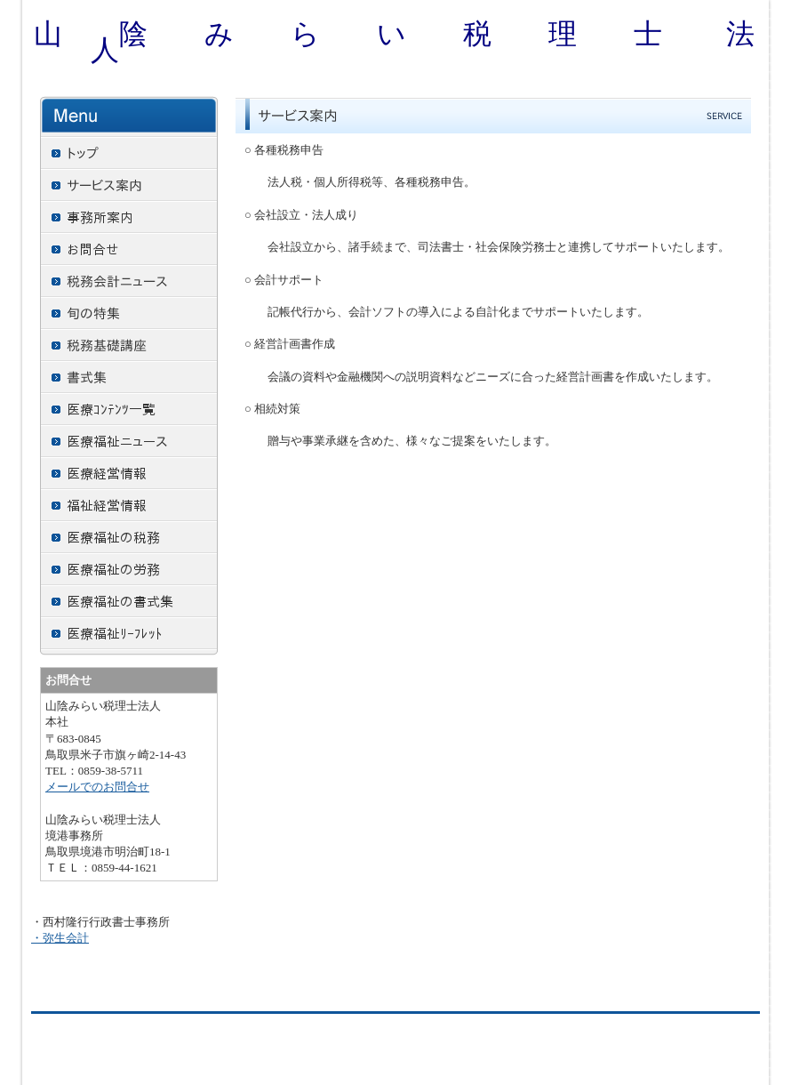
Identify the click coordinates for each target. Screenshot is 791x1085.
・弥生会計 (60, 937)
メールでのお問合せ (97, 786)
